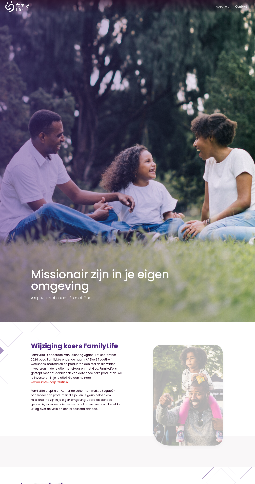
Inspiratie (220, 7)
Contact (241, 7)
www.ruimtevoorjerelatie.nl (50, 382)
